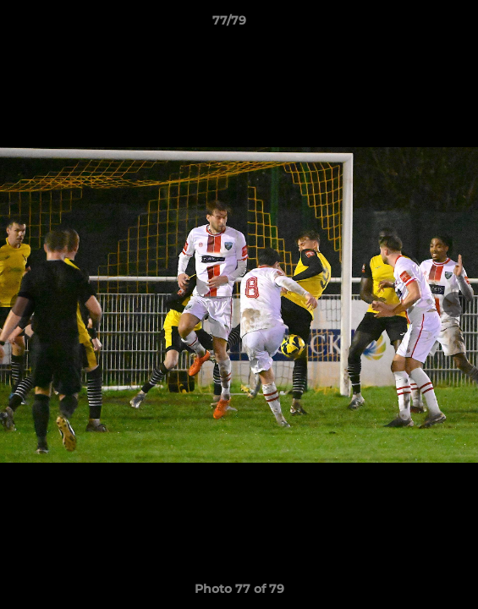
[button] (417, 24)
